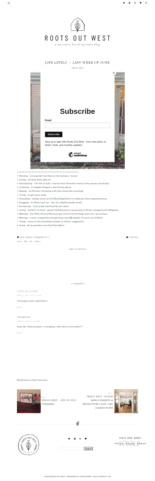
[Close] (114, 73)
